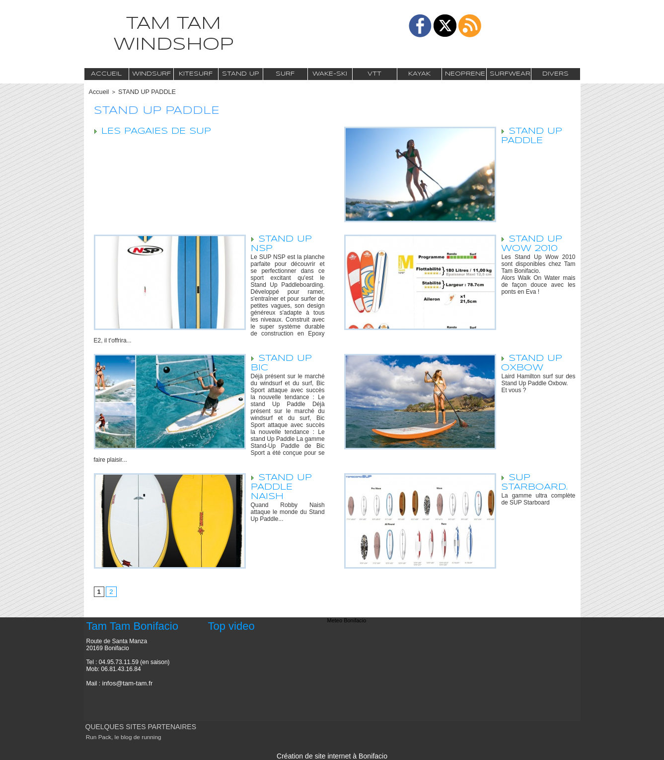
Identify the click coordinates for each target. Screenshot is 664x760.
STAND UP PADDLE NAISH (282, 486)
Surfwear (510, 74)
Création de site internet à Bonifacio (332, 754)
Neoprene (465, 74)
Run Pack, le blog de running (120, 736)
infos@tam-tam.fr (125, 682)
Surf (285, 74)
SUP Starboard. (535, 481)
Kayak (419, 74)
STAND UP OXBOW (532, 362)
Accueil (106, 74)
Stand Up (240, 74)
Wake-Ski (329, 74)
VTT (374, 74)
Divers (555, 74)
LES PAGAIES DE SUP (157, 130)
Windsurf (151, 74)
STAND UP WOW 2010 (532, 243)
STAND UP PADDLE (141, 91)
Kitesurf (196, 74)
